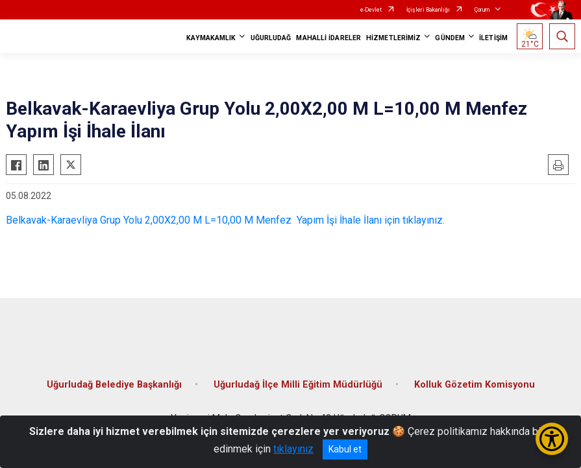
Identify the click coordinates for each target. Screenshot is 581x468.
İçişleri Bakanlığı (428, 9)
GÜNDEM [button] (450, 38)
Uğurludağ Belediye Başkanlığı (114, 384)
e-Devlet (371, 9)
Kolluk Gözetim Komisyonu (474, 384)
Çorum (482, 9)
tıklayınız (293, 449)
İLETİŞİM (493, 38)
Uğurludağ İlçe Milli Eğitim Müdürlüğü (298, 384)
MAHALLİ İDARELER (328, 38)
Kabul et (345, 449)
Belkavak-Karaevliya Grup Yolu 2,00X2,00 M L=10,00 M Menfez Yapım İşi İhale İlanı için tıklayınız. (225, 220)
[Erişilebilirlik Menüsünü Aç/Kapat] (552, 439)
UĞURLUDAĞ (271, 38)
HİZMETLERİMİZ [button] (393, 38)
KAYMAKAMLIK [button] (211, 38)
